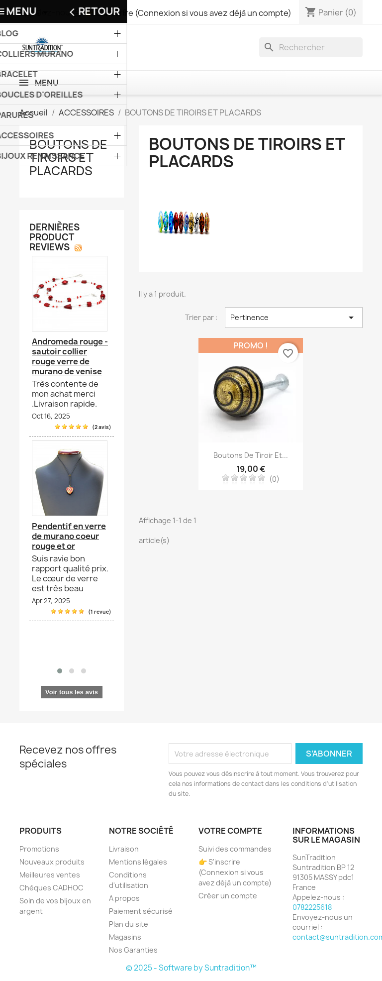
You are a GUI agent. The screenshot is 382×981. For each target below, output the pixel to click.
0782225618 (312, 907)
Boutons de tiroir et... (250, 455)
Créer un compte (227, 895)
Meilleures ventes (49, 874)
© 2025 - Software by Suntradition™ (191, 968)
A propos (124, 898)
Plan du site (128, 924)
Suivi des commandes (235, 849)
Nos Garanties (133, 950)
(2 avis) (101, 427)
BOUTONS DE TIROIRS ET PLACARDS (68, 157)
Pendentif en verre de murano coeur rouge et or (69, 536)
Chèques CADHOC (51, 887)
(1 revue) (99, 611)
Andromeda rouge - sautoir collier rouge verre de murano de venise (70, 356)
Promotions (39, 849)
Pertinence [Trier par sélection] (293, 318)
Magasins (125, 937)
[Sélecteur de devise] (34, 13)
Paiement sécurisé (141, 911)
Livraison (124, 849)
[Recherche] (311, 47)
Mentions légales (138, 862)
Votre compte (230, 830)
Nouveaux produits (52, 862)
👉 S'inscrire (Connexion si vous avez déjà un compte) (235, 872)
